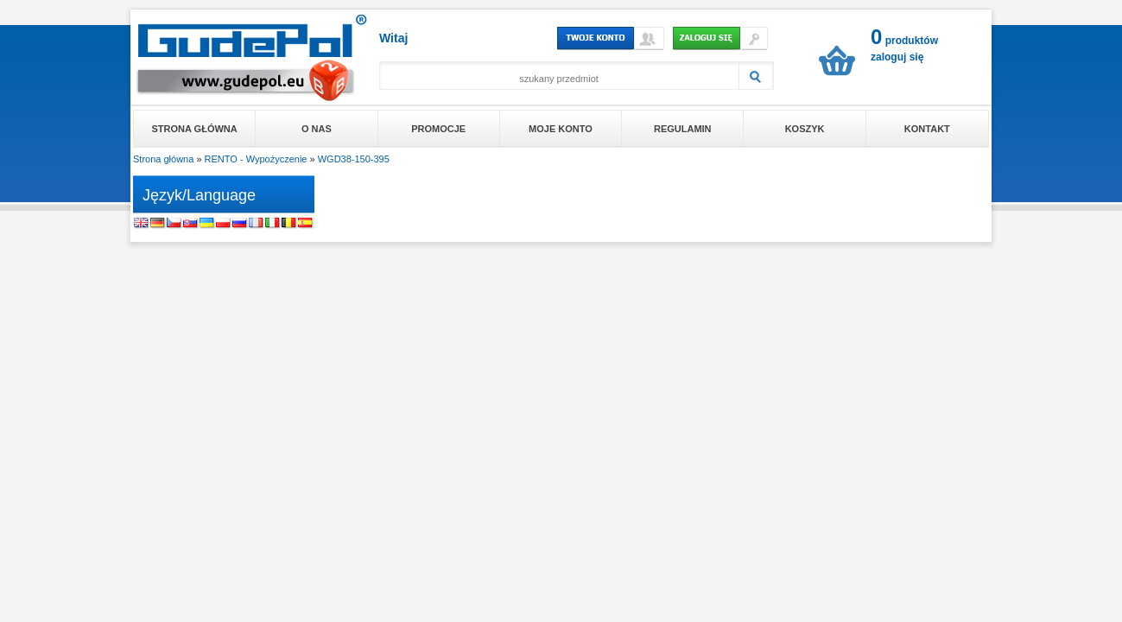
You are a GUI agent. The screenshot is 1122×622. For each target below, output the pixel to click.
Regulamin (683, 129)
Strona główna (195, 129)
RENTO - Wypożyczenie (256, 159)
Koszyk (805, 129)
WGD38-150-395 (354, 159)
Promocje (438, 129)
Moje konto (561, 129)
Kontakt (927, 129)
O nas (316, 129)
